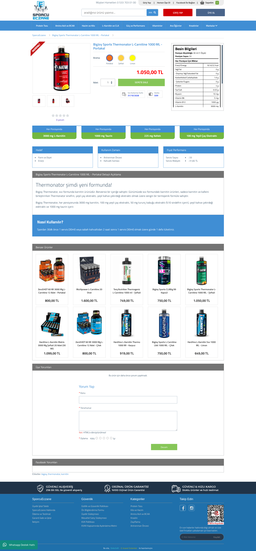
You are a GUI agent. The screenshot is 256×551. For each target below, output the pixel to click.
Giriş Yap (147, 2)
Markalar (211, 25)
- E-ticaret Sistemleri (129, 548)
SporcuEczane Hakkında (43, 510)
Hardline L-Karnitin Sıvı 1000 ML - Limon (202, 343)
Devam (164, 447)
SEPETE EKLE (141, 82)
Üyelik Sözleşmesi (90, 514)
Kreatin (134, 518)
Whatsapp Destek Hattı (19, 545)
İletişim (35, 521)
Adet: (95, 82)
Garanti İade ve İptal (41, 518)
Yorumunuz (85, 408)
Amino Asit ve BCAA (65, 25)
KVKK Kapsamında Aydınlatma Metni (99, 525)
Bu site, (106, 548)
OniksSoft (115, 548)
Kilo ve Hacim (137, 510)
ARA (152, 12)
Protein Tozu (42, 25)
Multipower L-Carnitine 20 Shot (89, 291)
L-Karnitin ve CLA (110, 25)
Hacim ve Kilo (88, 25)
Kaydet (216, 537)
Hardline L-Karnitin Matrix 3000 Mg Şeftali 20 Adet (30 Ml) (52, 345)
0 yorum (60, 119)
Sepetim (212, 3)
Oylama (84, 438)
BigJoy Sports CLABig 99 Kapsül (164, 291)
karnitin (65, 474)
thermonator (54, 474)
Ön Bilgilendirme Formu (92, 510)
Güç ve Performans (135, 25)
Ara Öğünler (176, 25)
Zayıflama (135, 521)
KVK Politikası (88, 521)
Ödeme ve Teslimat (41, 514)
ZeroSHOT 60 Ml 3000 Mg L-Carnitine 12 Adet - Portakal (52, 291)
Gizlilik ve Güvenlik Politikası (94, 506)
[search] (119, 12)
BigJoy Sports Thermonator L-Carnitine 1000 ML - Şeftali (201, 291)
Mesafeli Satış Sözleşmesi (94, 518)
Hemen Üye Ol (163, 2)
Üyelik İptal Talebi (40, 506)
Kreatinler (194, 25)
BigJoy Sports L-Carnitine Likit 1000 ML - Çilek (164, 343)
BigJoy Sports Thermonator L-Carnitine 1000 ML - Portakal (80, 35)
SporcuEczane (39, 35)
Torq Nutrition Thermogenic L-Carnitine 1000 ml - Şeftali (127, 291)
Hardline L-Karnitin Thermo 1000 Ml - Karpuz (127, 343)
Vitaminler (157, 25)
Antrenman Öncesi (140, 525)
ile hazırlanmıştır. (146, 548)
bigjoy (44, 474)
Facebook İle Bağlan (185, 2)
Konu (82, 393)
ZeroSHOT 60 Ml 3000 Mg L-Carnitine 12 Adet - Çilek (89, 343)
